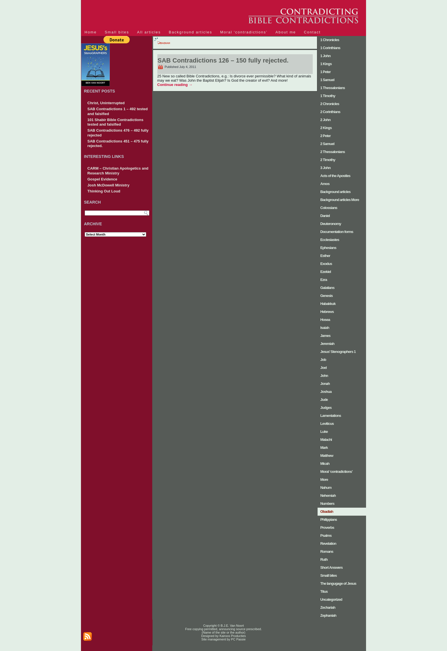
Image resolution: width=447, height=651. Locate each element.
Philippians (328, 519)
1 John (325, 56)
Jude (324, 399)
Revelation (328, 543)
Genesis (326, 296)
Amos (325, 184)
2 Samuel (327, 144)
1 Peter (325, 72)
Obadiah (326, 511)
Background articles (190, 32)
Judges (326, 407)
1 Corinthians (330, 48)
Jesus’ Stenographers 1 (338, 351)
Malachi (326, 439)
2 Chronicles (329, 104)
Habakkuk (328, 304)
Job (323, 359)
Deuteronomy (330, 224)
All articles (149, 32)
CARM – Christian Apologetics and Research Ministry (118, 170)
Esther (325, 256)
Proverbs (327, 527)
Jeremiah (327, 343)
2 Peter (325, 136)
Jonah (325, 383)
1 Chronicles (329, 40)
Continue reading (175, 85)
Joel (323, 367)
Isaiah (324, 328)
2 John (325, 120)
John (324, 375)
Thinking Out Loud (104, 191)
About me (285, 32)
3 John (325, 168)
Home (91, 32)
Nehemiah (328, 495)
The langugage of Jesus (338, 583)
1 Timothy (327, 96)
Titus (324, 591)
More (324, 479)
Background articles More (339, 200)
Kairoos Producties (232, 636)
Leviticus (327, 423)
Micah (325, 463)
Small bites (117, 32)
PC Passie (237, 639)
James (325, 335)
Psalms (326, 535)
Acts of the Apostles (335, 176)
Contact (312, 32)
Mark (324, 447)
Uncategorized (331, 599)
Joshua (326, 391)
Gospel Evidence (102, 179)
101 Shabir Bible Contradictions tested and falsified (116, 122)
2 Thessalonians (332, 152)
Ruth (324, 559)
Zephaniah (328, 615)
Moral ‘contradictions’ (243, 32)
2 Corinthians (330, 112)
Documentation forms (336, 232)
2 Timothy (327, 160)
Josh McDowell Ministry (108, 185)
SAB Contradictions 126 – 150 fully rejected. (223, 60)
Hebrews (327, 312)
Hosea (325, 320)
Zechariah (327, 607)
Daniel (325, 216)
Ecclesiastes (329, 240)
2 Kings (326, 128)
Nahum (326, 487)
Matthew (326, 455)
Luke (324, 431)
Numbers (327, 503)
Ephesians (328, 248)
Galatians (327, 288)
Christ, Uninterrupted (106, 103)
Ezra (323, 280)
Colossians (328, 208)
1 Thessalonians (332, 88)
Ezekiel (325, 272)
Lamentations (330, 415)
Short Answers (331, 567)
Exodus (326, 264)
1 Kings (326, 64)
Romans (326, 551)
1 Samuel (327, 80)
